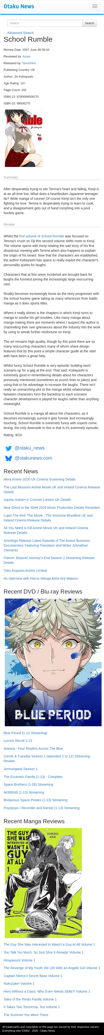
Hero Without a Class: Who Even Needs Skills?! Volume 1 (47, 991)
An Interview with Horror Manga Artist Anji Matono (41, 578)
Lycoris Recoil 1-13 (18, 741)
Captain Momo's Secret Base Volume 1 (33, 976)
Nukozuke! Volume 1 (19, 983)
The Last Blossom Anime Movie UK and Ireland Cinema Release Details (52, 489)
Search (89, 23)
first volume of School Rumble (41, 236)
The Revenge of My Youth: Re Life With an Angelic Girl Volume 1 (52, 968)
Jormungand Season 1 (21, 769)
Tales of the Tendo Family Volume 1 (30, 999)
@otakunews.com (33, 458)
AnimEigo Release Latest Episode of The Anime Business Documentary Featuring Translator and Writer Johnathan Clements (47, 545)
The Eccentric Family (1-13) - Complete (33, 777)
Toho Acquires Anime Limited (25, 570)
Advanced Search (20, 33)
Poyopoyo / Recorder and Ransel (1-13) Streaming (41, 808)
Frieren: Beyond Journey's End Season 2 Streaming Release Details (49, 560)
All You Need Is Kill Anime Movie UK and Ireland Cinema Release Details (46, 530)
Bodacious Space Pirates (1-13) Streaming (35, 800)
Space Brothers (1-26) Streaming (28, 784)
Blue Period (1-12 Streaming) (25, 733)
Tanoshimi (29, 63)
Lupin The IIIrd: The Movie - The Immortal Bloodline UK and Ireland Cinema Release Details (48, 518)
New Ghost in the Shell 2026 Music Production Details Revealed (51, 507)
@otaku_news (30, 448)
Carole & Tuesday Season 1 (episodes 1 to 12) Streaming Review (47, 758)
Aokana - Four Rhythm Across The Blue (33, 748)
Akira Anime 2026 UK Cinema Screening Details (40, 479)
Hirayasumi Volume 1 (19, 960)
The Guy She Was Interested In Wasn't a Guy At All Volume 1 (49, 944)
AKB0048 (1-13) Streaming (24, 792)
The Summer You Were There (26, 1015)
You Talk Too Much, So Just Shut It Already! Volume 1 (44, 952)
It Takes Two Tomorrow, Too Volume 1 (32, 1007)
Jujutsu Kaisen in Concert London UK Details (37, 500)
